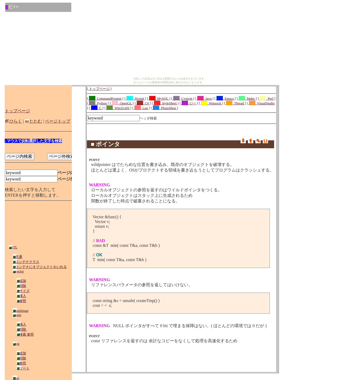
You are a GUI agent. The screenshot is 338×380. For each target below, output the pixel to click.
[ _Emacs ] (225, 98)
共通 (17, 257)
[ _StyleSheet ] (165, 103)
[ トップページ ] (99, 89)
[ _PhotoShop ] (164, 108)
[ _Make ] (247, 98)
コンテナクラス (26, 262)
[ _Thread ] (235, 103)
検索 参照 (25, 334)
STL (13, 247)
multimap (21, 311)
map (17, 315)
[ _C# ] (143, 103)
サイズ (23, 291)
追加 (21, 281)
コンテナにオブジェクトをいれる (40, 267)
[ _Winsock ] (211, 103)
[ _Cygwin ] (182, 98)
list (16, 344)
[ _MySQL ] (158, 98)
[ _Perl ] (266, 98)
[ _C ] (96, 108)
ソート (23, 368)
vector (18, 271)
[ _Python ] (98, 103)
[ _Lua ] (141, 108)
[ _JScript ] (135, 98)
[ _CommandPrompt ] (105, 98)
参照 (21, 301)
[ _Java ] (204, 98)
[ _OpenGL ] (122, 103)
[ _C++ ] (189, 103)
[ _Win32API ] (118, 108)
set (16, 378)
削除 (21, 286)
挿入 (21, 296)
